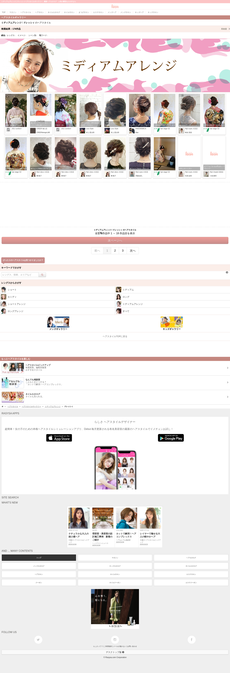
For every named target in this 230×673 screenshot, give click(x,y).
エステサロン (191, 574)
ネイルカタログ (191, 566)
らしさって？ (98, 646)
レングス (11, 35)
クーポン (39, 582)
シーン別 (32, 35)
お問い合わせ (132, 646)
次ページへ (115, 240)
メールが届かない (119, 646)
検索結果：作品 (115, 29)
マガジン (115, 558)
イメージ (22, 35)
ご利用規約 (108, 646)
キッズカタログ (115, 566)
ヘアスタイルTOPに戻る (115, 336)
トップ (38, 558)
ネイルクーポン (115, 582)
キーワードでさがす (11, 267)
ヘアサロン (39, 574)
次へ (133, 250)
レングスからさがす (11, 283)
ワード (43, 35)
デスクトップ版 (115, 652)
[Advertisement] (115, 204)
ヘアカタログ (191, 558)
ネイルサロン (115, 574)
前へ (97, 250)
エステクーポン (191, 582)
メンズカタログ (38, 566)
